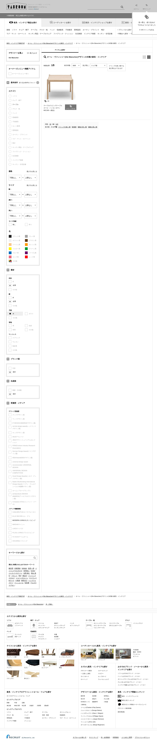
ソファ (14, 30)
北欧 (49, 653)
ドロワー (101, 673)
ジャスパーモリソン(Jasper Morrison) (92, 719)
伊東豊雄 (17, 568)
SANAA (24, 568)
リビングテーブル (99, 627)
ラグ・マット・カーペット (16, 34)
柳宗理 (11, 568)
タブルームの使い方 (79, 737)
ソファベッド (19, 625)
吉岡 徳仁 (26, 573)
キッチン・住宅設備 (104, 34)
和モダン (31, 674)
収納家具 (60, 30)
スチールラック (103, 670)
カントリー (49, 663)
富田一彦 (31, 568)
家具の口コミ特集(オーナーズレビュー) (134, 704)
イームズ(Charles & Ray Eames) (91, 707)
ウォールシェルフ (103, 679)
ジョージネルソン (22, 578)
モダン (31, 663)
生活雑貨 (78, 34)
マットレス (18, 634)
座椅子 (56, 623)
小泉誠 (17, 580)
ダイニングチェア (59, 625)
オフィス (135, 656)
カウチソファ (19, 623)
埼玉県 (24, 705)
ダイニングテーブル (100, 623)
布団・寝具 (45, 715)
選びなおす (33, 53)
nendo (33, 571)
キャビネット (42, 639)
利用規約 (116, 737)
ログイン (136, 7)
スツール (41, 623)
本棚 (55, 634)
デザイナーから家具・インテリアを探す (97, 692)
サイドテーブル (114, 623)
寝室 (123, 654)
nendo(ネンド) (85, 701)
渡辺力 (24, 575)
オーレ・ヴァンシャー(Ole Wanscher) (31, 604)
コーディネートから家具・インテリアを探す (98, 646)
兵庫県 (39, 705)
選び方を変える (32, 171)
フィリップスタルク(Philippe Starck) (92, 716)
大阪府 (31, 705)
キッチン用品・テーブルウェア (39, 34)
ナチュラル (14, 674)
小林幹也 (83, 704)
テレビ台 (41, 634)
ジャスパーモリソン (15, 573)
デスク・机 (43, 30)
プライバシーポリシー (142, 737)
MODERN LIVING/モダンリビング (24, 520)
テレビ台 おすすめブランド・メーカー (130, 682)
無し (14, 224)
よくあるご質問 (126, 737)
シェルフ (57, 639)
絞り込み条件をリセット (27, 82)
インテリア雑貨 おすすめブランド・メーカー (132, 685)
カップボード (102, 676)
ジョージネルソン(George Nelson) (91, 710)
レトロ (31, 653)
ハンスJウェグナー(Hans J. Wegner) (92, 713)
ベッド (52, 30)
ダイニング (106, 654)
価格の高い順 (92, 127)
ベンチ (72, 623)
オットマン (41, 625)
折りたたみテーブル (115, 625)
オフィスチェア (75, 625)
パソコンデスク (138, 623)
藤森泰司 (95, 701)
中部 (15, 702)
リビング (88, 654)
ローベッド (84, 679)
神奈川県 (17, 705)
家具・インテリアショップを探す (98, 23)
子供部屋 (135, 650)
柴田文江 (24, 580)
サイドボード (85, 676)
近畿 (23, 702)
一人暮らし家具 (85, 673)
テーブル (34, 30)
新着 (8, 30)
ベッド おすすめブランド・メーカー (129, 676)
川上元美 (106, 699)
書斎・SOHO (137, 652)
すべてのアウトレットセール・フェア (18, 696)
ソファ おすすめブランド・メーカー (129, 673)
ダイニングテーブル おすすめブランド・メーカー (133, 679)
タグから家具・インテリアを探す (94, 667)
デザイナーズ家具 (86, 670)
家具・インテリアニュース (130, 696)
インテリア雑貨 (89, 34)
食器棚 (56, 636)
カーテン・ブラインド (91, 30)
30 (50, 124)
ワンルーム (136, 654)
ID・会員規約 (105, 737)
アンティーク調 (14, 653)
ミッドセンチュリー (66, 653)
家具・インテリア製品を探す (25, 23)
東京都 (9, 705)
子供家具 (68, 30)
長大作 (83, 699)
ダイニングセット (65, 712)
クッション (27, 721)
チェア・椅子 (24, 30)
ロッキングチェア (59, 627)
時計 (102, 30)
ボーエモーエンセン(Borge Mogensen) (92, 725)
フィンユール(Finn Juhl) (88, 722)
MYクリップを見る (147, 30)
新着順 (74, 127)
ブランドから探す (125, 30)
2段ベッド (18, 636)
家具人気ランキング (128, 700)
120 (57, 124)
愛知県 (46, 705)
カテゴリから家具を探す (16, 616)
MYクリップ (146, 7)
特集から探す (123, 34)
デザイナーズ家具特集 (124, 708)
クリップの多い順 (64, 127)
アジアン (14, 663)
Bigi (20, 575)
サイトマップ (93, 737)
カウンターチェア (43, 627)
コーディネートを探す (62, 23)
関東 (8, 702)
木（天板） (49, 604)
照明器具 (77, 30)
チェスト (41, 636)
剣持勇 (27, 583)
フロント (14, 575)
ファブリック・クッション (63, 34)
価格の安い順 (82, 127)
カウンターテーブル (100, 625)
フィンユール (18, 583)
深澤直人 (26, 571)
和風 (66, 663)
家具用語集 (121, 712)
